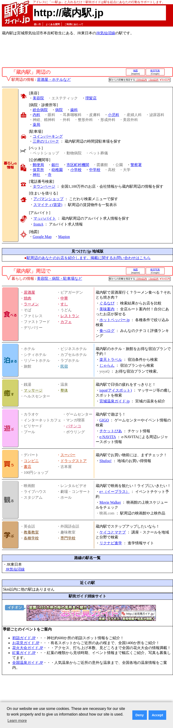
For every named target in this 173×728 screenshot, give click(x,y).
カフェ (66, 322)
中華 (64, 298)
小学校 (76, 170)
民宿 (64, 366)
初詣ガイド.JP (23, 638)
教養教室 (31, 532)
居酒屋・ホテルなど (54, 80)
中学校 (94, 170)
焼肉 (27, 298)
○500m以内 (141, 79)
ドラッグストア (73, 461)
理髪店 (91, 98)
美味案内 (106, 309)
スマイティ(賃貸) (47, 205)
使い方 (37, 24)
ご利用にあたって (73, 24)
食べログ (106, 331)
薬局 (36, 125)
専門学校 (67, 538)
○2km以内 (153, 79)
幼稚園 (57, 170)
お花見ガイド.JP (25, 643)
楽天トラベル (110, 360)
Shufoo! (105, 461)
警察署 (136, 165)
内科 (36, 115)
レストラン (69, 316)
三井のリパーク (46, 141)
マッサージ (33, 390)
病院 (59, 110)
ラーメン (31, 304)
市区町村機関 (78, 165)
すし (64, 304)
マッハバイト (44, 218)
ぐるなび (106, 303)
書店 (27, 467)
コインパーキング (48, 136)
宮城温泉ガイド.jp (114, 401)
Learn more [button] (17, 721)
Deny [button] (139, 715)
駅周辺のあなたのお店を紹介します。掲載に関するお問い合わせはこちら (89, 258)
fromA (38, 224)
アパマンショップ (48, 199)
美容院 (38, 98)
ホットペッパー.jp (114, 320)
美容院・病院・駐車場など (59, 278)
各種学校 (31, 538)
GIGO (104, 420)
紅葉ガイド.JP (23, 653)
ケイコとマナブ (112, 532)
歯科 (74, 110)
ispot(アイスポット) (115, 390)
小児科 (113, 115)
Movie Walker (110, 502)
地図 (135, 70)
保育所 (38, 170)
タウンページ (44, 186)
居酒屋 (29, 292)
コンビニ (31, 461)
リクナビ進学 (110, 543)
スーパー (67, 455)
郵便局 (38, 165)
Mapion (64, 237)
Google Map (42, 237)
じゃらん (106, 365)
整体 (64, 390)
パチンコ (73, 426)
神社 (36, 175)
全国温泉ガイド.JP (27, 663)
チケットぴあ (110, 431)
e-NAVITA (107, 437)
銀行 (55, 165)
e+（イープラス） (114, 492)
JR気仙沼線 (105, 33)
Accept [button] (157, 715)
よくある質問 (53, 24)
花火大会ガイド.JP (27, 648)
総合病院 (40, 110)
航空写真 (155, 70)
